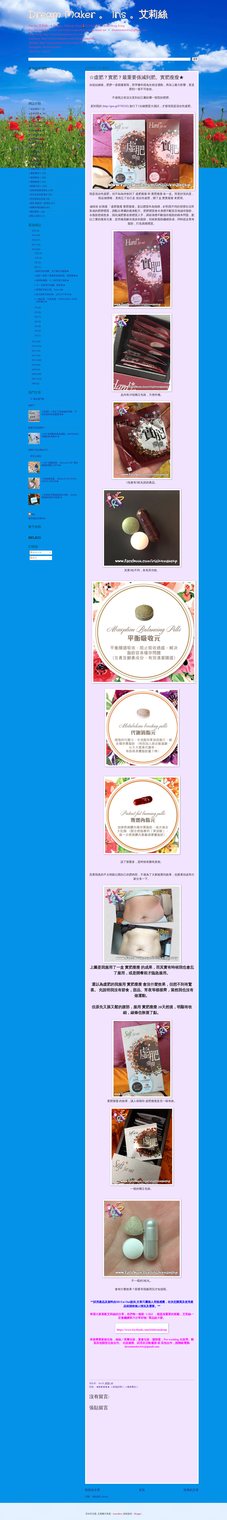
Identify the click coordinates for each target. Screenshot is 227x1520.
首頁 (142, 1490)
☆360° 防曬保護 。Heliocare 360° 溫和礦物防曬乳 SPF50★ (59, 464)
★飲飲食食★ (103, 1387)
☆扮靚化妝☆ (35, 156)
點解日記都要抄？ (37, 428)
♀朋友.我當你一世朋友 (39, 203)
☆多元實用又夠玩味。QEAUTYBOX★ (53, 294)
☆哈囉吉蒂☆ (35, 165)
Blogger (137, 1514)
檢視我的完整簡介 (37, 518)
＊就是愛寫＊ (35, 109)
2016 (34, 249)
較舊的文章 (191, 1490)
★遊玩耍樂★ (35, 147)
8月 (36, 267)
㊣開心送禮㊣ (35, 216)
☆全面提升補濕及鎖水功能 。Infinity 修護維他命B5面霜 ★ (59, 496)
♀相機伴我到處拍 (36, 207)
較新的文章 (92, 1490)
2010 (34, 365)
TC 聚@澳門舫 (37, 399)
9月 (36, 262)
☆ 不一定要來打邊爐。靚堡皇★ (49, 285)
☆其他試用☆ (117, 1387)
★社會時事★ (35, 135)
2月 (36, 331)
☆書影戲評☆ (35, 173)
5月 (36, 317)
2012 (34, 355)
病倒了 (31, 405)
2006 (34, 383)
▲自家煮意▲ (34, 113)
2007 (34, 379)
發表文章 (35, 552)
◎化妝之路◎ (35, 117)
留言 (33, 558)
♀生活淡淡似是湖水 (38, 194)
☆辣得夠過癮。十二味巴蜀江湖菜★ (51, 280)
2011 (34, 360)
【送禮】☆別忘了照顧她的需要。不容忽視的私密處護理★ (59, 413)
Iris (33, 514)
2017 (34, 245)
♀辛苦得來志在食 (36, 199)
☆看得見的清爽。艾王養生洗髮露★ (51, 271)
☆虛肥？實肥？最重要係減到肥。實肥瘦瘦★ (56, 276)
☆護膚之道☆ (35, 186)
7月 (36, 307)
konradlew (117, 1514)
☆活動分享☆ (35, 169)
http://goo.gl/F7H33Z (115, 106)
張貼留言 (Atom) (100, 1496)
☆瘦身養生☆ (131, 1387)
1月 (36, 335)
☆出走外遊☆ (35, 152)
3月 (36, 326)
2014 (34, 346)
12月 (36, 253)
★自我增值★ (35, 130)
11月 (36, 258)
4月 (36, 321)
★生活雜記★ (35, 126)
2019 (34, 235)
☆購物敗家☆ (35, 182)
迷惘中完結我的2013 (38, 450)
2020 (34, 231)
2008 (34, 374)
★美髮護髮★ (35, 139)
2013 (34, 351)
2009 (34, 369)
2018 (34, 240)
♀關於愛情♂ (34, 212)
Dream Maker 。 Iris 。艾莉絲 (97, 15)
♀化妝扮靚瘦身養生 (38, 190)
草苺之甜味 (35, 456)
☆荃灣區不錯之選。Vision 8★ (48, 289)
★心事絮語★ (35, 122)
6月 (36, 312)
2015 (34, 341)
